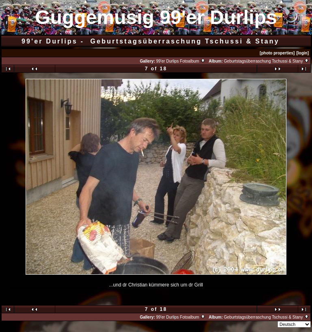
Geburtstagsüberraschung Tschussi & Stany (266, 61)
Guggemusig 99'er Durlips (156, 17)
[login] (302, 53)
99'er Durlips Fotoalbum (181, 61)
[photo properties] (277, 53)
